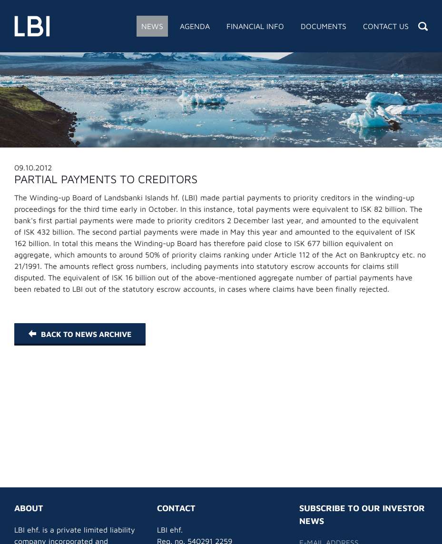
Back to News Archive (80, 334)
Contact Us (386, 26)
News (152, 26)
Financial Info (255, 26)
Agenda (195, 26)
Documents (323, 26)
